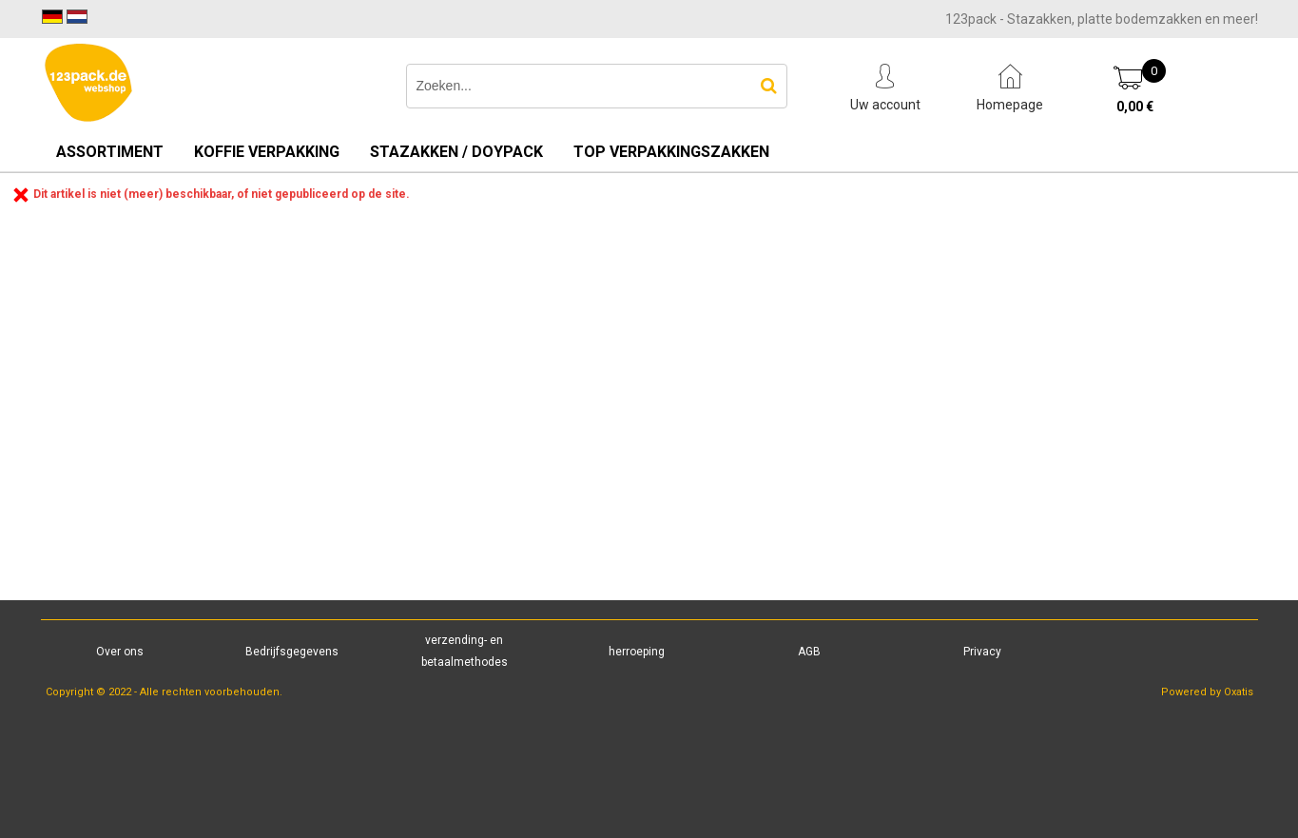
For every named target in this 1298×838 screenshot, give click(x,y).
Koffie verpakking (266, 152)
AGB (809, 651)
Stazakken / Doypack (456, 152)
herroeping (637, 651)
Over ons (120, 651)
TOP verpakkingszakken (671, 152)
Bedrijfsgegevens (292, 651)
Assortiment (110, 152)
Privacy (982, 651)
